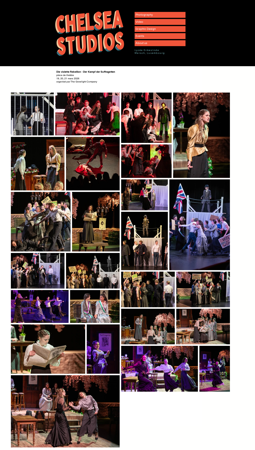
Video (139, 22)
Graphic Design (146, 29)
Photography (144, 14)
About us (141, 43)
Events (140, 36)
